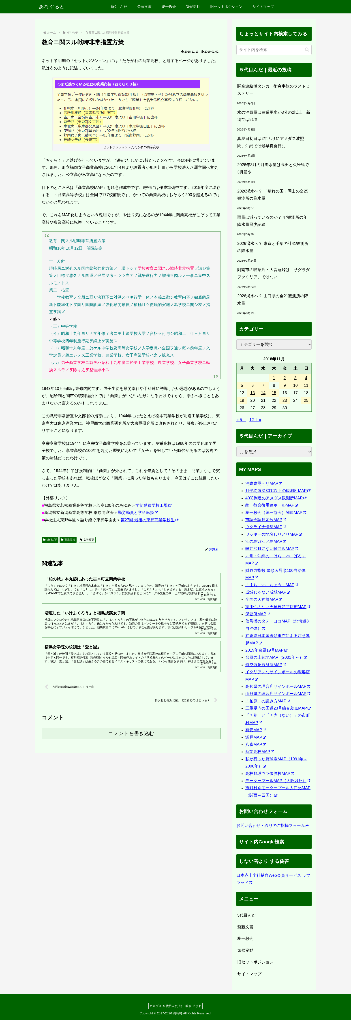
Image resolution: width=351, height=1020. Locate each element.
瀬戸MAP (255, 737)
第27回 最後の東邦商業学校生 (149, 520)
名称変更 (87, 539)
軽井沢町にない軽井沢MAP (271, 548)
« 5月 (241, 419)
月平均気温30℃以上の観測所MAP (277, 490)
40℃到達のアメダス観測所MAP (275, 498)
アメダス (149, 1006)
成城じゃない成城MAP (267, 592)
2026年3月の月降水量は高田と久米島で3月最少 (273, 168)
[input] (274, 50)
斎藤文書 (245, 927)
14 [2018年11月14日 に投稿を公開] (263, 393)
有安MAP (255, 730)
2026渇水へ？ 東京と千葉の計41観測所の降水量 (272, 247)
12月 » (255, 419)
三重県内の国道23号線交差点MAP (278, 708)
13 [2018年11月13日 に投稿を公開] (252, 393)
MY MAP (50, 539)
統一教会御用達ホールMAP (271, 505)
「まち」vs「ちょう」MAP (271, 585)
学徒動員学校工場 (153, 505)
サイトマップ (249, 974)
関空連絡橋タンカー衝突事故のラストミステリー (273, 90)
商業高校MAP (259, 751)
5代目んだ (246, 915)
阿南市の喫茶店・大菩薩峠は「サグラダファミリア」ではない (273, 273)
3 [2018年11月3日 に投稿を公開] (295, 378)
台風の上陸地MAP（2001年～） (276, 657)
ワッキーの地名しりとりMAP (273, 534)
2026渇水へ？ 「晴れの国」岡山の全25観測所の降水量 (272, 195)
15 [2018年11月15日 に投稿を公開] (274, 393)
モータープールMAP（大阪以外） (277, 780)
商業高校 (68, 539)
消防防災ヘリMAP (263, 483)
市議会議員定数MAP (265, 519)
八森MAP (255, 744)
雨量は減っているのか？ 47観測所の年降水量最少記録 (272, 221)
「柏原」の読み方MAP (267, 701)
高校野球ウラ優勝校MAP (269, 773)
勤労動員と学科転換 (138, 512)
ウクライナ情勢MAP (265, 527)
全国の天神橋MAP (263, 599)
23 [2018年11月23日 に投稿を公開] (285, 400)
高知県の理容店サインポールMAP (277, 686)
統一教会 (245, 938)
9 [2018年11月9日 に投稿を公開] (285, 385)
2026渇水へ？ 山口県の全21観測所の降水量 (272, 299)
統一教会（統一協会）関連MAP (275, 512)
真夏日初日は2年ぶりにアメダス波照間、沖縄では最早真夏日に (270, 142)
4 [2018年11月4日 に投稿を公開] (306, 378)
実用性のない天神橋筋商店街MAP (277, 607)
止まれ (203, 1006)
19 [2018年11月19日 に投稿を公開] (242, 400)
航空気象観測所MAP (265, 665)
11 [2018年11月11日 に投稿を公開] (306, 385)
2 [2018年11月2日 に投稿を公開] (285, 378)
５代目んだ (168, 1006)
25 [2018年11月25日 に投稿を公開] (306, 400)
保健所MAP (257, 614)
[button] (307, 49)
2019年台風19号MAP (266, 650)
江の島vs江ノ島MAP (265, 541)
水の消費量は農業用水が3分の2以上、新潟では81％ (273, 116)
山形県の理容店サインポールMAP (277, 693)
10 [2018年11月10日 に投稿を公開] (295, 385)
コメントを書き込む (131, 739)
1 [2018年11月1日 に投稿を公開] (274, 378)
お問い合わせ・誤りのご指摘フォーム (272, 825)
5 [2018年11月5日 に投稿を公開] (242, 385)
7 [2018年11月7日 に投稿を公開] (263, 385)
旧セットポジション (255, 962)
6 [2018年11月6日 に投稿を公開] (252, 385)
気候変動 (245, 950)
